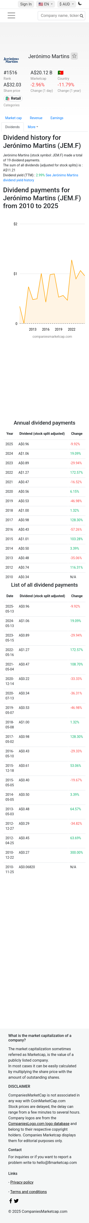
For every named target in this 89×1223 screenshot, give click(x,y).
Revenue (36, 118)
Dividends (12, 127)
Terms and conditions (28, 1192)
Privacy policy (21, 1182)
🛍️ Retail (13, 98)
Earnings (57, 118)
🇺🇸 (44, 4)
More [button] (31, 127)
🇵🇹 (61, 72)
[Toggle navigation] (11, 15)
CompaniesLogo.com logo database (38, 1123)
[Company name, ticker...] (61, 15)
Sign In (26, 4)
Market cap (13, 118)
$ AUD (65, 4)
